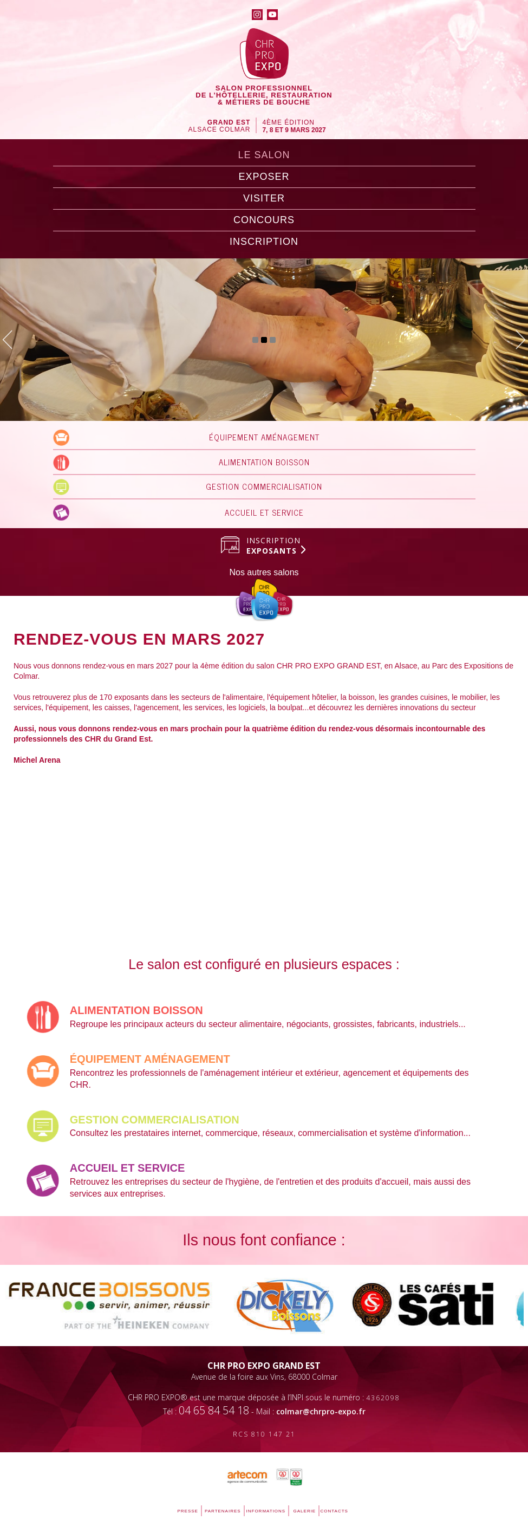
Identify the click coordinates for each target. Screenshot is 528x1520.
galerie (305, 1511)
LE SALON (264, 155)
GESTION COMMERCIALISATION (264, 486)
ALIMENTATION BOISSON (264, 462)
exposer (263, 176)
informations (266, 1511)
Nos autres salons (263, 572)
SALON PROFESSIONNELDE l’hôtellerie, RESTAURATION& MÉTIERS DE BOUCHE (263, 95)
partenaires (223, 1511)
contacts (334, 1511)
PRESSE (188, 1511)
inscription (264, 241)
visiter (264, 198)
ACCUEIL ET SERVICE (264, 512)
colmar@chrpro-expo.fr (321, 1411)
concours (264, 220)
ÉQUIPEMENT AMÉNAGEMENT (264, 437)
